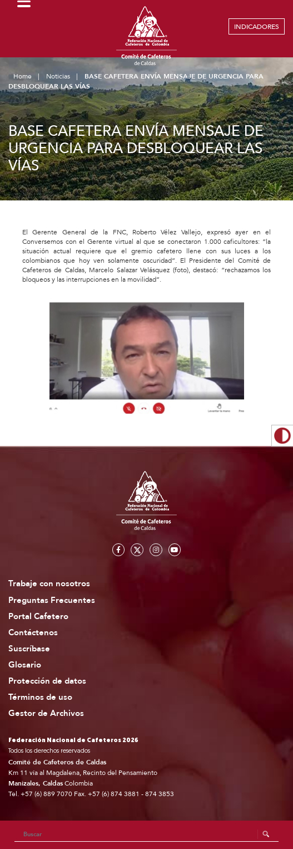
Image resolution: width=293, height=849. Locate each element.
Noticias (58, 76)
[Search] (146, 834)
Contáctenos (33, 633)
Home (22, 76)
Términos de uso (40, 697)
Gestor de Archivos (46, 713)
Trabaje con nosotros (49, 584)
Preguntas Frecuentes (51, 600)
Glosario (24, 665)
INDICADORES (256, 26)
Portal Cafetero (38, 616)
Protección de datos (47, 681)
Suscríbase (29, 649)
